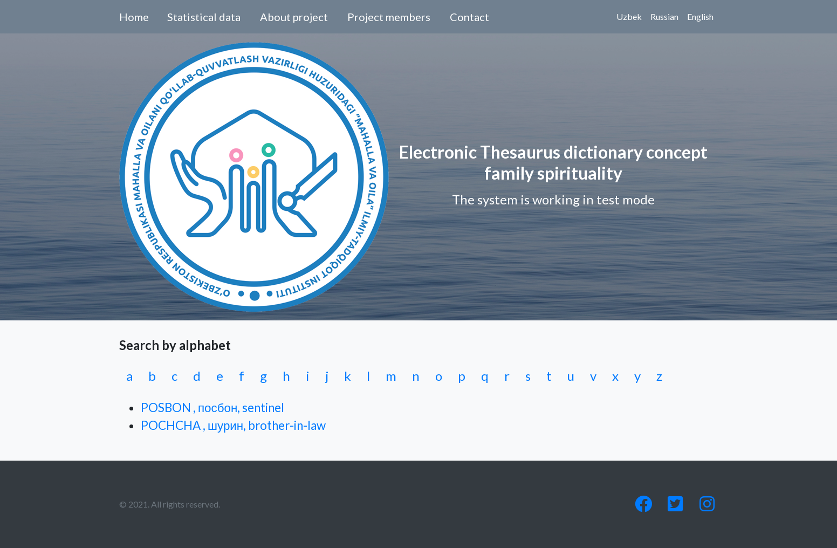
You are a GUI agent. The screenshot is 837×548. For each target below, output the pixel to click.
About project (294, 16)
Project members (388, 16)
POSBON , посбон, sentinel (212, 407)
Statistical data (204, 16)
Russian (664, 16)
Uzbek (629, 16)
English (700, 16)
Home (134, 16)
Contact (469, 16)
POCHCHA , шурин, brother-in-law (233, 425)
